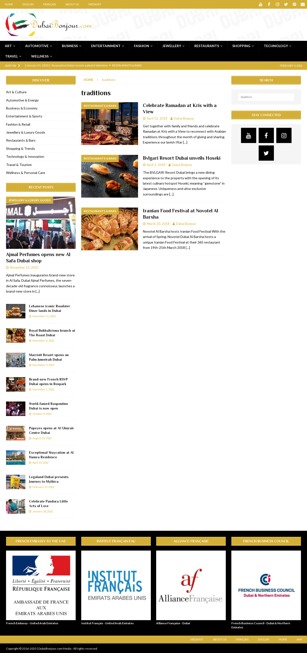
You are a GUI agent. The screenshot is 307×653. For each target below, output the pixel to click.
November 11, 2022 (44, 315)
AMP (299, 639)
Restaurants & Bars (21, 140)
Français (49, 4)
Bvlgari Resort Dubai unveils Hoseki (181, 157)
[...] (38, 291)
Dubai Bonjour (184, 118)
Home (9, 4)
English (28, 4)
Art (8, 45)
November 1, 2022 (43, 389)
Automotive (37, 45)
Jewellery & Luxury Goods (25, 132)
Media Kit (94, 4)
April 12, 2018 (157, 118)
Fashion (141, 45)
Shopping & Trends (20, 148)
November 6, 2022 (43, 340)
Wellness (40, 56)
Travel (11, 56)
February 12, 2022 (43, 486)
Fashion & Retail (18, 124)
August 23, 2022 (41, 437)
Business (70, 45)
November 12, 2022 (24, 267)
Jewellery (171, 45)
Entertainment (106, 45)
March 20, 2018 (158, 223)
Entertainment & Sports (24, 116)
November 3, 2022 (43, 364)
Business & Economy (21, 108)
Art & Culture (16, 92)
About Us (72, 4)
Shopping (241, 45)
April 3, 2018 (156, 164)
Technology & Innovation (25, 156)
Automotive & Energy (22, 100)
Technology (276, 45)
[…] (185, 142)
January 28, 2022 (42, 511)
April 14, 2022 (40, 462)
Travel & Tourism (19, 164)
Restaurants (206, 45)
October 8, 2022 (41, 413)
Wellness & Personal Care (25, 172)
